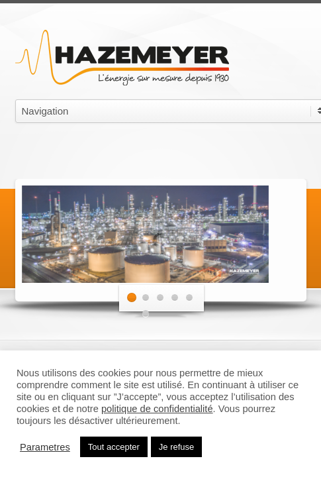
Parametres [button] (45, 447)
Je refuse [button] (176, 447)
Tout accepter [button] (114, 447)
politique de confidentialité (157, 408)
